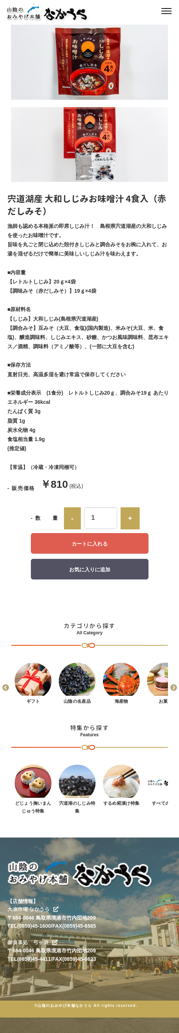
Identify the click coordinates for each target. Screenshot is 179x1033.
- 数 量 (44, 518)
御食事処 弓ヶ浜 (32, 942)
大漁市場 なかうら (32, 909)
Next (173, 688)
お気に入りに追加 (89, 569)
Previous (5, 688)
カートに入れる (90, 544)
